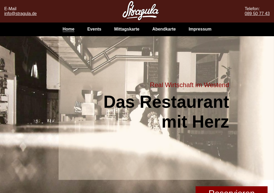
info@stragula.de (20, 13)
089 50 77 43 (257, 13)
